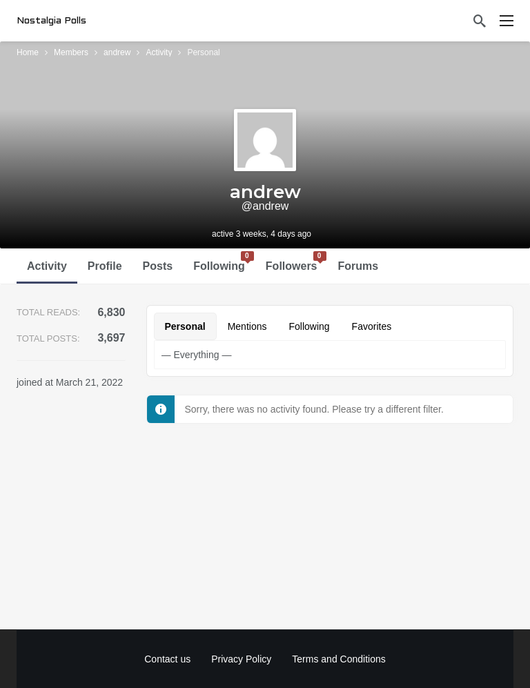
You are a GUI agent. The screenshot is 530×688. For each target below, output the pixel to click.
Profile (105, 266)
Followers (296, 261)
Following (223, 261)
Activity (47, 266)
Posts (158, 266)
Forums (358, 266)
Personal (185, 326)
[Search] (479, 20)
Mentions (247, 326)
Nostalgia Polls (51, 21)
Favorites (372, 326)
